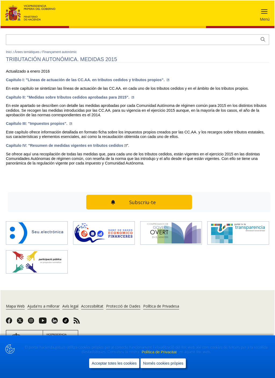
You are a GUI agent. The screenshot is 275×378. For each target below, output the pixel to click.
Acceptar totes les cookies (114, 368)
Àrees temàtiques (28, 52)
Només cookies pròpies (163, 368)
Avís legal (70, 306)
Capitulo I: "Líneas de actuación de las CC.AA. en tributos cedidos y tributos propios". (87, 80)
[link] (9, 322)
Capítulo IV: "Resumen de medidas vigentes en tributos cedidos (66, 145)
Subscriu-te (142, 202)
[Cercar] (137, 39)
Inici (9, 52)
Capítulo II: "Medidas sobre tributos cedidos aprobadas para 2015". (70, 97)
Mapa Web (15, 306)
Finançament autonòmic (59, 52)
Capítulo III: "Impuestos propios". (39, 123)
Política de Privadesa (161, 306)
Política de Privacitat (160, 357)
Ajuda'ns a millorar (43, 306)
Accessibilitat (92, 306)
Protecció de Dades (123, 306)
